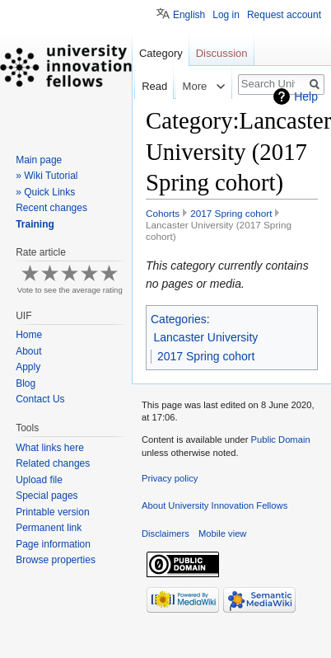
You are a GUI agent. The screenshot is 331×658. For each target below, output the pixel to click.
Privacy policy (170, 478)
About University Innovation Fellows (214, 505)
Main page (39, 160)
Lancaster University (206, 337)
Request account (284, 15)
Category (161, 53)
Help (306, 96)
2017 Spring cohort (231, 213)
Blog (25, 383)
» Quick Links (45, 192)
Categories (179, 319)
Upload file (39, 480)
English (189, 15)
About (28, 351)
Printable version (52, 512)
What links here (50, 448)
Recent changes (51, 208)
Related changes (53, 463)
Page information (53, 544)
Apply (28, 367)
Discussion (222, 53)
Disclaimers (165, 533)
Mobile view (222, 533)
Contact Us (40, 399)
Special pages (46, 495)
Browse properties (56, 560)
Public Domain (280, 439)
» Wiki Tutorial (46, 175)
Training (35, 224)
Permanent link (49, 527)
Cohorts (162, 213)
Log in (226, 15)
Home (29, 335)
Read (142, 86)
